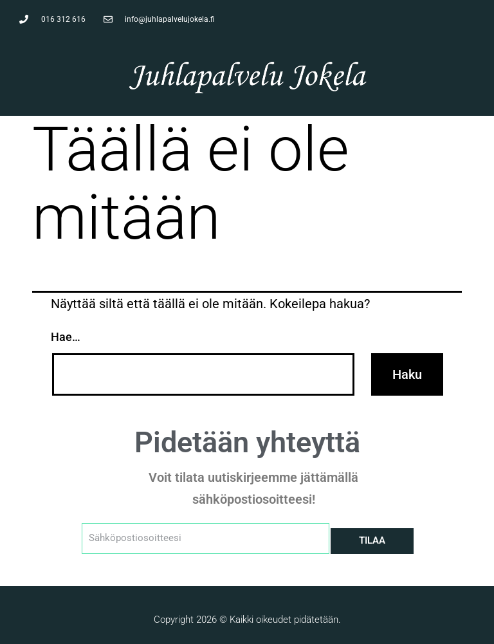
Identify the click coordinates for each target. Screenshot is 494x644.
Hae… (65, 337)
